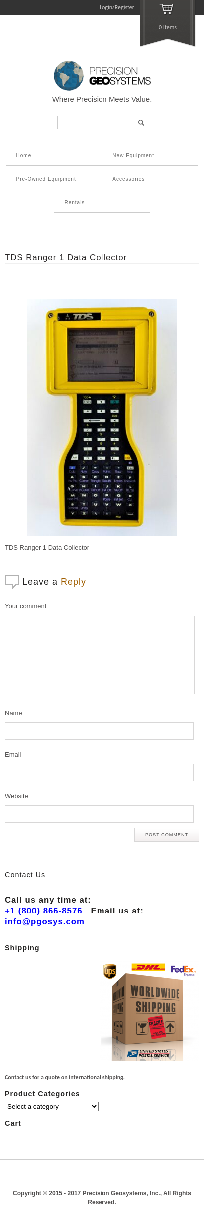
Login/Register (117, 7)
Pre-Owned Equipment (46, 179)
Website (16, 796)
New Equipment (133, 155)
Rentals (74, 202)
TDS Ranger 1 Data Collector (66, 257)
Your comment (25, 605)
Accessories (128, 179)
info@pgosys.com (45, 921)
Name (13, 713)
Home (24, 155)
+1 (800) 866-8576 (44, 910)
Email (13, 754)
